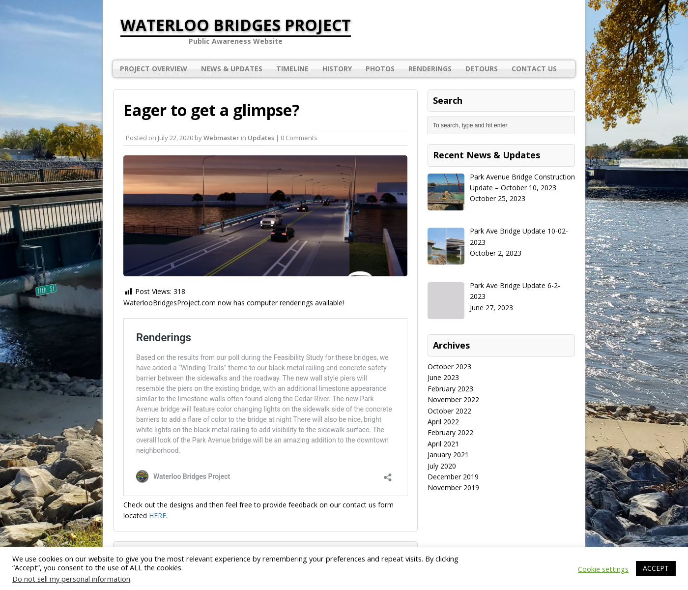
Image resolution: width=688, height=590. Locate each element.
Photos (380, 68)
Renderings (430, 68)
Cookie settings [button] (603, 568)
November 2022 (453, 399)
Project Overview (153, 68)
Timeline (292, 68)
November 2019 (453, 487)
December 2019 (453, 476)
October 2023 (449, 366)
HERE (157, 515)
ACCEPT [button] (656, 568)
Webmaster (221, 137)
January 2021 (448, 454)
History (337, 68)
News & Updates (231, 68)
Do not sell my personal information (71, 579)
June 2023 (443, 377)
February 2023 (450, 388)
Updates (261, 137)
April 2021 (443, 443)
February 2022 (450, 432)
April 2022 (443, 421)
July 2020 (442, 466)
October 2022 (449, 410)
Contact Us (534, 68)
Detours (481, 68)
